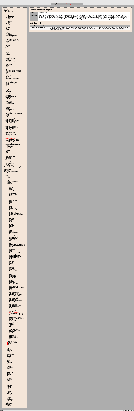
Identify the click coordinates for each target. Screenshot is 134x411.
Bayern (7, 29)
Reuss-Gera (8, 110)
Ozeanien (7, 404)
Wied (6, 159)
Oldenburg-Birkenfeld (10, 96)
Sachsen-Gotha (9, 125)
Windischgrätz (8, 161)
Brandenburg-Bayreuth (11, 36)
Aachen (7, 13)
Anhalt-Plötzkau (9, 20)
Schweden (9, 386)
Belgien (8, 180)
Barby (6, 28)
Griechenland (10, 353)
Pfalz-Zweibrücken (9, 103)
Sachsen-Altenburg (10, 118)
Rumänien (9, 383)
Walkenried (8, 157)
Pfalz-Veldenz (8, 102)
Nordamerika (8, 403)
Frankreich (9, 350)
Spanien (9, 392)
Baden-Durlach (9, 26)
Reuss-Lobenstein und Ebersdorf (13, 113)
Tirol (6, 151)
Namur (7, 89)
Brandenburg (8, 34)
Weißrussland (10, 400)
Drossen (7, 50)
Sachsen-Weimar (9, 130)
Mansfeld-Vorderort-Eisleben (12, 78)
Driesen (7, 48)
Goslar (7, 56)
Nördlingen (8, 93)
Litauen (8, 368)
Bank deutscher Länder (13, 344)
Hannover (7, 59)
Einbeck (7, 52)
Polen (8, 380)
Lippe (6, 69)
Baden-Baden (8, 24)
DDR (9, 346)
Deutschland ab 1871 (9, 165)
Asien (6, 175)
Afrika (6, 174)
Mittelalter (6, 10)
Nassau (7, 90)
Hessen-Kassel (9, 64)
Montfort (7, 87)
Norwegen (9, 378)
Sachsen (7, 116)
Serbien (9, 389)
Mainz (6, 77)
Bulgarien (9, 182)
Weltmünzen (7, 172)
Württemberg (8, 162)
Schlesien (7, 137)
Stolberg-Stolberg (9, 147)
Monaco (9, 374)
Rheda (7, 114)
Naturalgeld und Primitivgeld (11, 171)
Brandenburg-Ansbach (11, 35)
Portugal (9, 381)
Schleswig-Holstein (10, 138)
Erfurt (6, 53)
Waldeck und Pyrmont (10, 156)
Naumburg (8, 91)
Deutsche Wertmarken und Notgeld (12, 167)
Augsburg (7, 22)
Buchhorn (7, 42)
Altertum (6, 9)
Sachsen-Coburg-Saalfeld (11, 122)
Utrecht (7, 153)
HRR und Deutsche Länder (10, 11)
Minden (7, 85)
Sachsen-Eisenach (10, 124)
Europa (7, 176)
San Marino (9, 385)
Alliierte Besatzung (12, 342)
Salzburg (7, 133)
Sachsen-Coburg (9, 119)
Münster (7, 88)
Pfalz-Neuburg (8, 101)
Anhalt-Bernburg (9, 16)
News (57, 4)
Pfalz (6, 100)
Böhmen (7, 33)
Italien (8, 360)
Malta (8, 371)
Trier (6, 152)
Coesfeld (7, 45)
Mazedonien (10, 372)
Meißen (7, 84)
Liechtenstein (10, 367)
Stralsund (7, 149)
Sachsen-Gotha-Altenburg (11, 126)
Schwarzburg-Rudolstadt (11, 143)
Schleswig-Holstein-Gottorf (12, 140)
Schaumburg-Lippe (10, 135)
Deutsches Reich (12, 340)
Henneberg (8, 60)
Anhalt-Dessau (9, 17)
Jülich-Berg (8, 65)
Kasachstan (9, 362)
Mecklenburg (8, 79)
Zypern (8, 402)
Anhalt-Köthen (9, 19)
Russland (9, 384)
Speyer (7, 145)
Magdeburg (8, 75)
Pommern (7, 104)
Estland (8, 348)
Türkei (8, 396)
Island (8, 359)
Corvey (7, 46)
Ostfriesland (8, 98)
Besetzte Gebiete (12, 341)
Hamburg (7, 57)
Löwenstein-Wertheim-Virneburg (13, 71)
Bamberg (7, 27)
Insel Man (9, 356)
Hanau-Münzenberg (10, 58)
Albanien (9, 177)
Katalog (68, 4)
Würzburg (7, 164)
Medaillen (6, 170)
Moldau (8, 373)
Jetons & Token (8, 169)
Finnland (9, 349)
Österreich (8, 97)
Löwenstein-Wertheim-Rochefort (13, 70)
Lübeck (7, 72)
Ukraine (9, 397)
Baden (7, 23)
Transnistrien (10, 393)
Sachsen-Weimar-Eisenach (12, 131)
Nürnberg (7, 94)
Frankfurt (7, 54)
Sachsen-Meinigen (9, 128)
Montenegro (10, 375)
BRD (9, 347)
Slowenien (9, 391)
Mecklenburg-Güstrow (10, 81)
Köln (6, 66)
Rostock (7, 115)
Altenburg (7, 14)
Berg (6, 32)
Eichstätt (7, 51)
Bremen (7, 41)
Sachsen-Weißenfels (10, 132)
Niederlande (10, 377)
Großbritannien (10, 354)
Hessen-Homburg (9, 63)
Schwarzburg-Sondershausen (12, 144)
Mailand (7, 76)
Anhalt (7, 15)
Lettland (9, 366)
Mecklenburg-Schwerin (11, 82)
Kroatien (9, 365)
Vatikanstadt (10, 399)
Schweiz (9, 387)
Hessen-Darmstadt (10, 61)
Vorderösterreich (9, 155)
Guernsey (9, 355)
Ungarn (8, 398)
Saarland (10, 343)
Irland (8, 357)
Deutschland (10, 184)
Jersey (8, 361)
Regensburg (8, 108)
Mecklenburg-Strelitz (10, 83)
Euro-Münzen (7, 168)
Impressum (79, 4)
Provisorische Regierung (13, 139)
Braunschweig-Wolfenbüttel (12, 40)
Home (53, 4)
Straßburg (7, 150)
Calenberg (8, 44)
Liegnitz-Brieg (8, 67)
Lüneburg (7, 73)
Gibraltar (9, 352)
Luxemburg (9, 369)
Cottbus (7, 47)
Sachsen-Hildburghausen (11, 127)
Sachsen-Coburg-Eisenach (12, 120)
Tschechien (9, 394)
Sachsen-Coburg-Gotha (11, 121)
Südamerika (8, 405)
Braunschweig (8, 38)
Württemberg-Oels (9, 163)
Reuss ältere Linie (9, 109)
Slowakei (9, 390)
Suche (62, 4)
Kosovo (9, 363)
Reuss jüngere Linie (10, 112)
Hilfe (74, 4)
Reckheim (7, 107)
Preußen (7, 106)
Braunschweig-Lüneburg (11, 39)
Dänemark (9, 183)
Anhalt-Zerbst (8, 21)
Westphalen (8, 158)
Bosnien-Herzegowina (12, 181)
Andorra (9, 178)
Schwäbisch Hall (9, 141)
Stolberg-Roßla (9, 146)
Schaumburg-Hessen (10, 134)
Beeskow (7, 30)
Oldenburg (8, 95)
